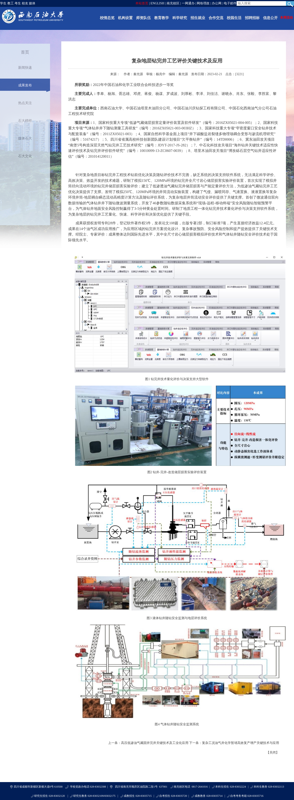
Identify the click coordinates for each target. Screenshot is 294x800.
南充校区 (173, 3)
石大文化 (25, 156)
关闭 (272, 752)
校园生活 (234, 18)
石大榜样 (25, 120)
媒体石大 (25, 138)
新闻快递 (25, 67)
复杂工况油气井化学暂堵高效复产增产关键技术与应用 (240, 743)
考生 (17, 3)
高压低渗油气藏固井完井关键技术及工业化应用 (154, 743)
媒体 (32, 3)
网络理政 (203, 3)
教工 (10, 3)
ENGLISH (157, 3)
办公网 (216, 3)
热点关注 (25, 103)
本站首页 (141, 3)
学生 (3, 3)
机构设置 (125, 18)
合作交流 (216, 18)
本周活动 (286, 17)
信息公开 (270, 18)
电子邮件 (230, 3)
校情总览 (107, 18)
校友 (25, 3)
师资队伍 (143, 18)
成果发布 (25, 85)
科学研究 (179, 18)
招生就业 (197, 18)
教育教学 (161, 18)
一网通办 (188, 3)
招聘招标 (252, 18)
